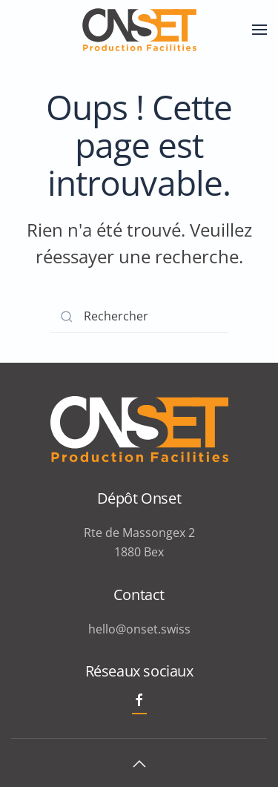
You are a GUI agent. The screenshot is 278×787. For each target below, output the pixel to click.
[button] (259, 29)
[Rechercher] (139, 316)
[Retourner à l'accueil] (139, 29)
